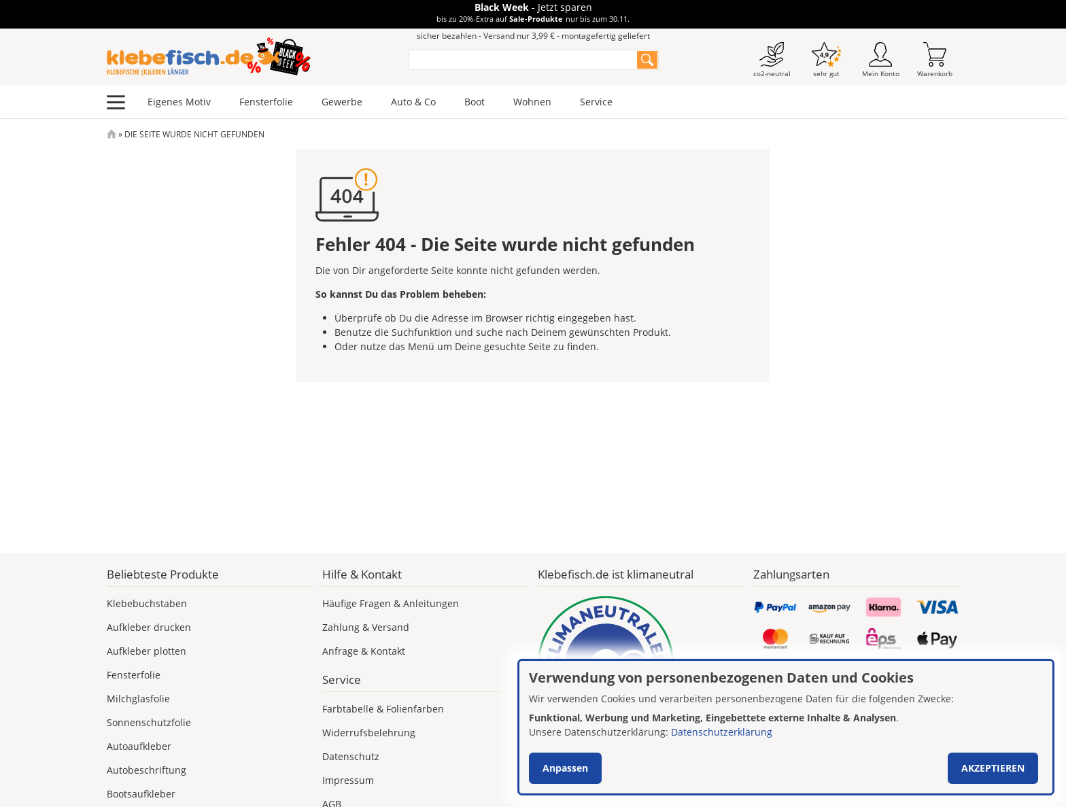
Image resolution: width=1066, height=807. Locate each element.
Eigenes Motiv (179, 101)
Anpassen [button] (565, 767)
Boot (474, 101)
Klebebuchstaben (147, 603)
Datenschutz (350, 756)
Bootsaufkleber (141, 793)
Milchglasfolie (138, 698)
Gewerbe (342, 101)
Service (596, 101)
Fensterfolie (266, 101)
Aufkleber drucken (149, 627)
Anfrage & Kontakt (363, 651)
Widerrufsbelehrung (368, 732)
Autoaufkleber (139, 746)
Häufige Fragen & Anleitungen (390, 603)
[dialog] (785, 727)
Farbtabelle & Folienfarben (383, 708)
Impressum (348, 780)
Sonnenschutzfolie (149, 722)
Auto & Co (413, 101)
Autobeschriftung (146, 769)
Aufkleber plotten (146, 651)
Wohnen (532, 101)
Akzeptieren (993, 767)
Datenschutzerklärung (721, 731)
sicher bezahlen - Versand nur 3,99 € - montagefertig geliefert (533, 35)
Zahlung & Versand (365, 627)
